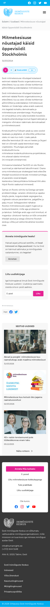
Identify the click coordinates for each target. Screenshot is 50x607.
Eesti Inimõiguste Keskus (16, 565)
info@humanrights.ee (12, 546)
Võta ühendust (11, 575)
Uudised (15, 21)
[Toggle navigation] (44, 12)
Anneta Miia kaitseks (25, 469)
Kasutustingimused (13, 581)
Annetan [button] (12, 259)
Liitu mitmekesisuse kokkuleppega (25, 479)
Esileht (5, 21)
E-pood (25, 474)
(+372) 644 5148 (10, 549)
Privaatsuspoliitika (13, 591)
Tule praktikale (25, 485)
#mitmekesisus (7, 306)
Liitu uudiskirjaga (25, 490)
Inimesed (8, 570)
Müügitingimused (13, 586)
